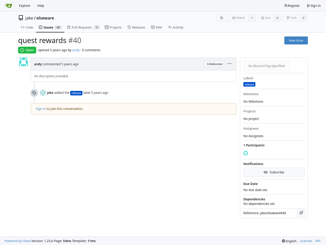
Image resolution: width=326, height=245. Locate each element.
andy (75, 50)
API (317, 241)
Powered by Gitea (18, 241)
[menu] (229, 64)
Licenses (306, 241)
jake (29, 18)
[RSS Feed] (221, 18)
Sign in (41, 109)
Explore (24, 5)
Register (292, 5)
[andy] (246, 153)
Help (40, 5)
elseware (45, 18)
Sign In (314, 5)
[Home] (8, 6)
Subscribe (274, 172)
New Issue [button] (296, 40)
